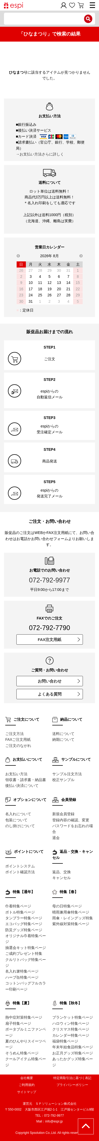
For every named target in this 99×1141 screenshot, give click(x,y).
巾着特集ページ (18, 906)
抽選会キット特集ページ (25, 948)
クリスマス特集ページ (70, 1029)
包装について (16, 820)
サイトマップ (26, 1092)
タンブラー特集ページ (23, 918)
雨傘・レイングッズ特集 (72, 918)
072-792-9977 (49, 580)
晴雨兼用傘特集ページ (70, 912)
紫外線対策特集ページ (70, 924)
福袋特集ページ (65, 1041)
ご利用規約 (27, 1085)
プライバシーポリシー (72, 1085)
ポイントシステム (20, 866)
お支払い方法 (16, 774)
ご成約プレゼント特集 (23, 953)
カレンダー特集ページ (70, 1035)
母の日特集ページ (67, 906)
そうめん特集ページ (22, 1053)
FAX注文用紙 (59, 639)
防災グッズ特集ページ (23, 930)
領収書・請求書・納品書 (25, 780)
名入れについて (18, 814)
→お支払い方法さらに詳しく (40, 154)
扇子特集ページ (18, 1023)
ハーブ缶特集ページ (22, 977)
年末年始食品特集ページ (72, 1047)
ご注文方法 (14, 734)
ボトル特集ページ (20, 912)
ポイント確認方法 (20, 872)
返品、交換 (61, 872)
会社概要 (26, 1078)
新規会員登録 (63, 814)
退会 (56, 838)
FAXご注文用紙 (18, 739)
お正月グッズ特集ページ (72, 1053)
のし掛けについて (20, 826)
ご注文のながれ (18, 745)
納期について (63, 739)
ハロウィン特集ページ (70, 1023)
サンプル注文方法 (67, 774)
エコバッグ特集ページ (23, 924)
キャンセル (61, 878)
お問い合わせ (59, 681)
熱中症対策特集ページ (23, 1017)
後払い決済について (22, 785)
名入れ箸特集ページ (22, 971)
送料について (63, 734)
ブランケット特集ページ (72, 1017)
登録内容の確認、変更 (70, 820)
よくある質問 (59, 694)
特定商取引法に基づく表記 (72, 1078)
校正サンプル (63, 780)
